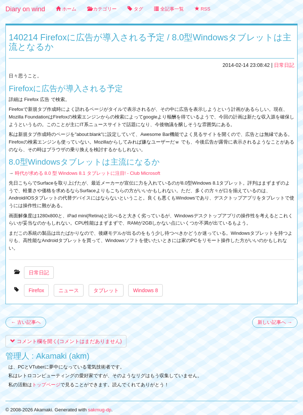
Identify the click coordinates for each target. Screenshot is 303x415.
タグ (135, 9)
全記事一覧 (169, 9)
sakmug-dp (99, 409)
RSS (202, 9)
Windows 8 (145, 290)
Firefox (36, 290)
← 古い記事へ (26, 322)
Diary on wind (25, 9)
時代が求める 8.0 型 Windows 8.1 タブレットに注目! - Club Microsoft (87, 173)
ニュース (68, 290)
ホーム (66, 9)
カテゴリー (102, 9)
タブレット (106, 290)
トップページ (46, 384)
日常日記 (284, 65)
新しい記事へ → (275, 322)
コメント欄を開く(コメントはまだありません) (66, 341)
